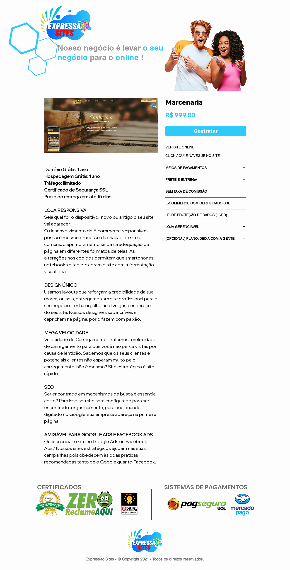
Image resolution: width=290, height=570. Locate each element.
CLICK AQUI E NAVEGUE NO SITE (193, 156)
